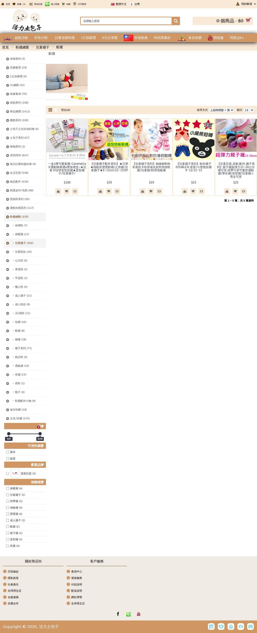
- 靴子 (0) (17, 392)
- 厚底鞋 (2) (18, 269)
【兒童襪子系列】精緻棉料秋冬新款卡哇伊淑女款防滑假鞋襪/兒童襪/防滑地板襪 (151, 167)
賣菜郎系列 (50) (19, 199)
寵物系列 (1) (17, 146)
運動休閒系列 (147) (22, 207)
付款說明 (74, 584)
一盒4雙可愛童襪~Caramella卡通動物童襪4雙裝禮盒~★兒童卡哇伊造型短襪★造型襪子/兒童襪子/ (67, 168)
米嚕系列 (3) (17, 58)
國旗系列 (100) (19, 120)
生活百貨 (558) (19, 172)
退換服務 (74, 578)
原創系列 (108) (19, 102)
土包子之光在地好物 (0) (24, 129)
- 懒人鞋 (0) (18, 286)
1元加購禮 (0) (18, 76)
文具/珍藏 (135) (20, 418)
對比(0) (65, 110)
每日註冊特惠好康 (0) (23, 164)
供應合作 (11, 603)
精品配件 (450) (19, 181)
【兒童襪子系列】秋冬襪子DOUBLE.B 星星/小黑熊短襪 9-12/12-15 (194, 167)
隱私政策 (11, 578)
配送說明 (74, 591)
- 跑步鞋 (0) (18, 357)
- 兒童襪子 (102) (21, 243)
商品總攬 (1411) (20, 111)
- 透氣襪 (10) (19, 365)
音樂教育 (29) (18, 67)
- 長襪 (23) (18, 374)
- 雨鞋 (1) (17, 383)
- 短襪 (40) (18, 321)
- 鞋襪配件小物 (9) (22, 400)
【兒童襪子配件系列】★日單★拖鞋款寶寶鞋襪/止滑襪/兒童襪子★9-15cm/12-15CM (109, 167)
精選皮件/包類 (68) (21, 190)
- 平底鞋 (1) (18, 278)
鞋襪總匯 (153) (19, 216)
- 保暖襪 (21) (19, 234)
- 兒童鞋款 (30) (21, 251)
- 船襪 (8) (17, 330)
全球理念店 (12, 591)
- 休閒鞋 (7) (18, 225)
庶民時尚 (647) (19, 155)
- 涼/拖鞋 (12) (20, 313)
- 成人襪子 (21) (21, 295)
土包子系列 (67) (19, 137)
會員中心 (74, 571)
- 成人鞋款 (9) (20, 304)
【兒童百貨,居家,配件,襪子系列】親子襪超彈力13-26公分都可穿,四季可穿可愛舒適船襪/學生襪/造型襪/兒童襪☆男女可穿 (236, 170)
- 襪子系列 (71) (21, 348)
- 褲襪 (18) (18, 339)
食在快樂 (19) (18, 409)
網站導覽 (74, 597)
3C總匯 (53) (17, 85)
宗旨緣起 (11, 571)
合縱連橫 (11, 597)
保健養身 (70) (18, 93)
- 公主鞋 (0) (18, 260)
